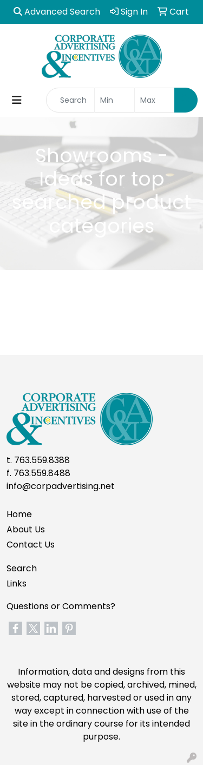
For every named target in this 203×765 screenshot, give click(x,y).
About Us (25, 529)
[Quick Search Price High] (154, 100)
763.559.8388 (42, 460)
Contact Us (30, 544)
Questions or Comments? (60, 606)
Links (16, 583)
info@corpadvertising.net (60, 486)
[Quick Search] (70, 100)
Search (21, 568)
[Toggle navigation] (16, 100)
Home (19, 514)
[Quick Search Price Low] (114, 100)
